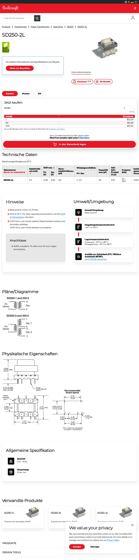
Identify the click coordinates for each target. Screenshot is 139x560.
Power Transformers (40, 27)
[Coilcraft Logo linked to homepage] (69, 8)
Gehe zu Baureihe (20, 68)
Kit (39, 93)
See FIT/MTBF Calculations (96, 259)
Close (132, 525)
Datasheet (80, 82)
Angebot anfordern (57, 129)
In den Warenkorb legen (69, 144)
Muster (26, 93)
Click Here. (84, 138)
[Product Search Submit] (37, 18)
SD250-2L (82, 27)
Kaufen (10, 93)
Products (6, 27)
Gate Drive (58, 27)
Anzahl (7, 108)
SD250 (70, 27)
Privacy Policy (113, 540)
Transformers (20, 27)
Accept (77, 547)
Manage (94, 547)
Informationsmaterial (81, 72)
